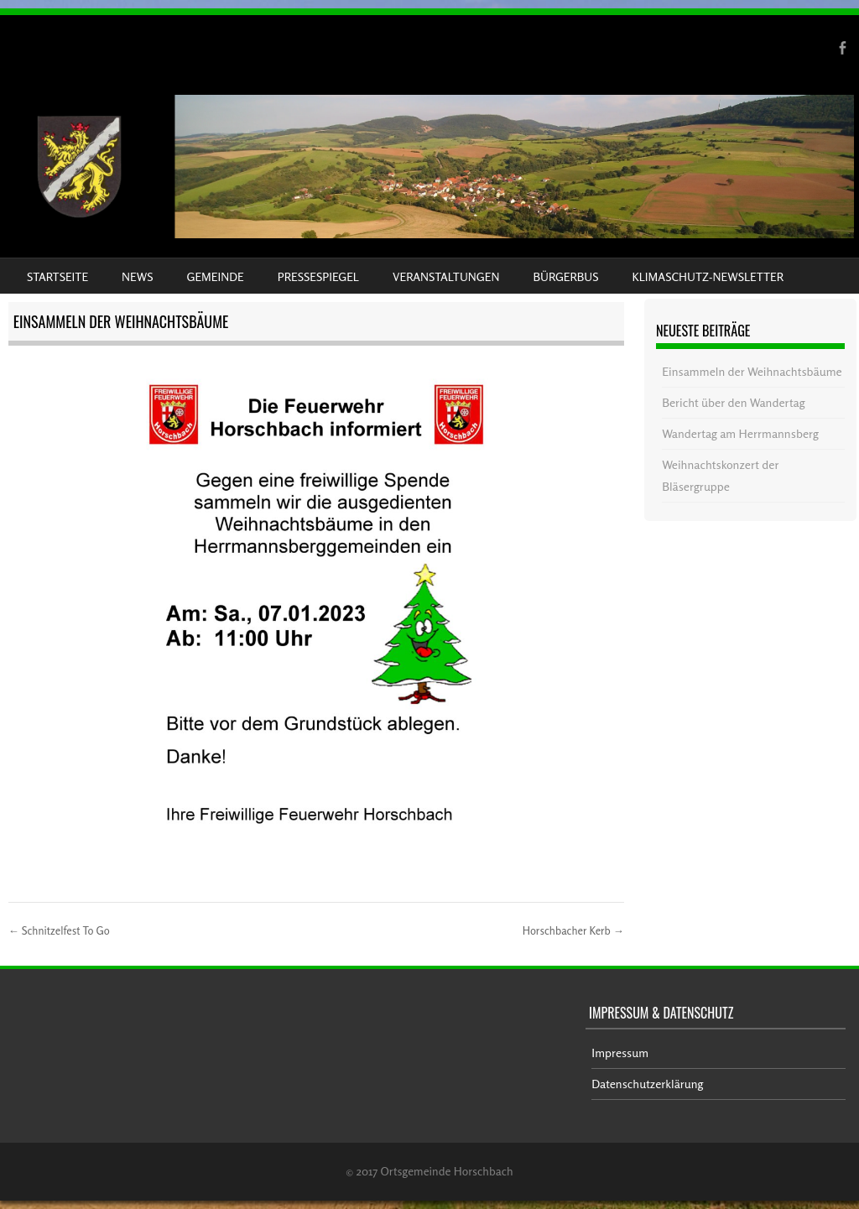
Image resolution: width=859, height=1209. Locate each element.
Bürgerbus (565, 276)
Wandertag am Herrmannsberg (740, 433)
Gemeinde (215, 276)
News (137, 276)
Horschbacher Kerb (573, 930)
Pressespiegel (318, 276)
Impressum (619, 1052)
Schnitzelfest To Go (59, 930)
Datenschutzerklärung (647, 1083)
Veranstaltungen (446, 276)
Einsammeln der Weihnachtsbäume (752, 371)
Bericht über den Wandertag (733, 402)
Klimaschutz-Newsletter (707, 276)
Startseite (57, 276)
